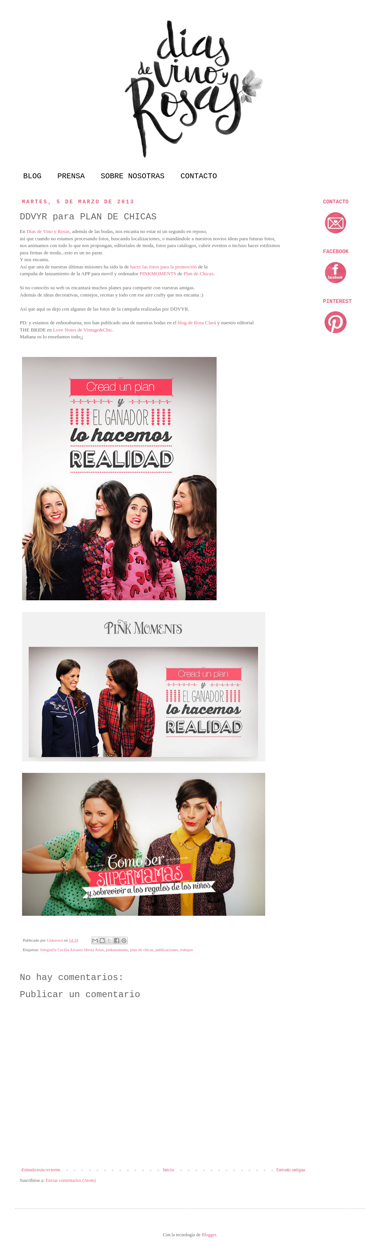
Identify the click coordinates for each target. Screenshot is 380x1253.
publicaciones (166, 949)
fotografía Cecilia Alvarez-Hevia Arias (72, 949)
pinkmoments (117, 949)
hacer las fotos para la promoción (163, 267)
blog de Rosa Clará (197, 322)
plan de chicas (141, 949)
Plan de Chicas (198, 273)
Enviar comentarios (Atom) (71, 1180)
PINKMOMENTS (157, 273)
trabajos (186, 949)
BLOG (32, 176)
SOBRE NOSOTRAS (133, 176)
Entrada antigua (290, 1169)
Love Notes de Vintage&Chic (82, 330)
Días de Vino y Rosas (48, 231)
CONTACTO (198, 176)
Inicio (168, 1169)
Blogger (208, 1234)
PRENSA (71, 176)
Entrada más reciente (41, 1169)
